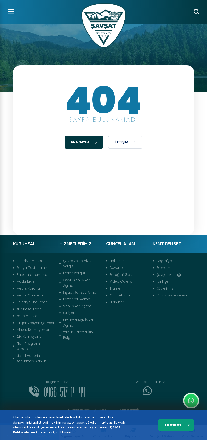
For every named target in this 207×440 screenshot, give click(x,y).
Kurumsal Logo (29, 309)
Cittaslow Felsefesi (171, 295)
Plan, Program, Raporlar (28, 346)
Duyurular (118, 267)
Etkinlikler (117, 302)
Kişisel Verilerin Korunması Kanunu (33, 358)
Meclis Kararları (29, 288)
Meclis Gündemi (30, 295)
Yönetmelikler (28, 315)
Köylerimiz (164, 288)
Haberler (117, 260)
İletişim (125, 142)
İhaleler (116, 288)
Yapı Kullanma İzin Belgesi (78, 335)
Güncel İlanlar (121, 295)
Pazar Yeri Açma (76, 299)
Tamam (177, 425)
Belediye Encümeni (32, 302)
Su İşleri (69, 313)
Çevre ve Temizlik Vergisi (77, 263)
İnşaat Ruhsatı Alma (79, 292)
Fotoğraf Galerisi (123, 274)
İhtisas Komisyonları (33, 329)
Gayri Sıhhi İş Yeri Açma (76, 283)
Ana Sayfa (84, 142)
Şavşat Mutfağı (168, 274)
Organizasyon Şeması (35, 322)
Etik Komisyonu (29, 336)
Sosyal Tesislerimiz (32, 267)
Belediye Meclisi (30, 260)
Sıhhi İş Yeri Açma (77, 306)
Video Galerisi (121, 281)
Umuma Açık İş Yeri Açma (78, 323)
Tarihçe (162, 281)
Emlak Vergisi (74, 273)
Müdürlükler (26, 281)
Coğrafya (164, 260)
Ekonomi (163, 267)
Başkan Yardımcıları (33, 274)
